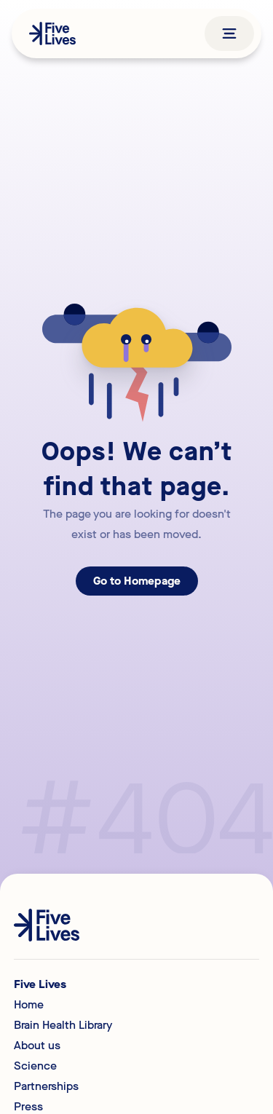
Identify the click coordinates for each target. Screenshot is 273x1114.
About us (37, 1045)
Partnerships (46, 1086)
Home (29, 1005)
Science (35, 1066)
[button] (229, 33)
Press (28, 1106)
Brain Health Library (63, 1025)
